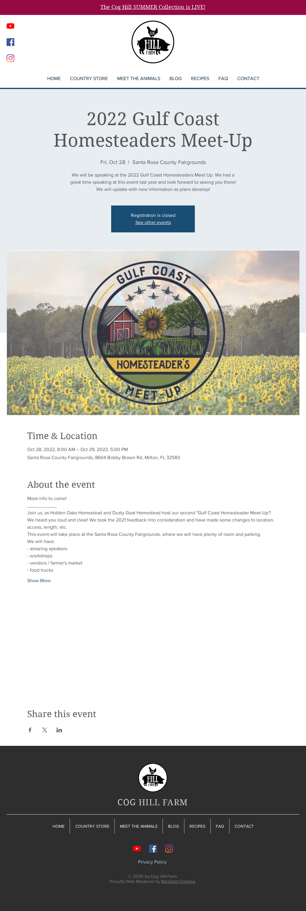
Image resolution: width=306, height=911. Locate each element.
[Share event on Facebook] (30, 730)
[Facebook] (10, 42)
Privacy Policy (152, 861)
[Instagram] (10, 58)
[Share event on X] (45, 730)
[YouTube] (10, 26)
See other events (153, 222)
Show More (39, 580)
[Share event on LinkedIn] (59, 730)
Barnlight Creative (178, 881)
